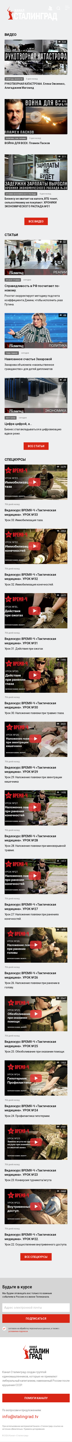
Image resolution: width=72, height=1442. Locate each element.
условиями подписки (18, 1331)
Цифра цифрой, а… (18, 424)
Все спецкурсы (36, 1256)
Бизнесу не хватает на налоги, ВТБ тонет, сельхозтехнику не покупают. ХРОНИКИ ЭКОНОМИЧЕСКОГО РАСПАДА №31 (31, 202)
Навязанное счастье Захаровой (28, 359)
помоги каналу (36, 1398)
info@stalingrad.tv (20, 1416)
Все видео (36, 221)
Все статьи (36, 446)
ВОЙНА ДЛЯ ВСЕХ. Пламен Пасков (27, 143)
